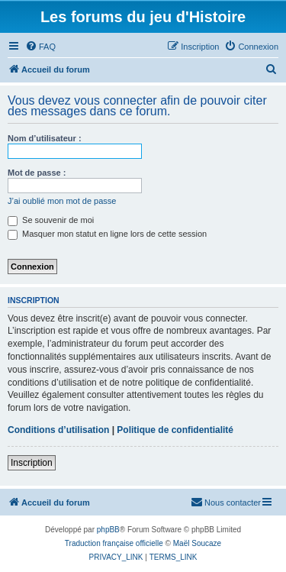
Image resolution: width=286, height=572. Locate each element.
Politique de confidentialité (175, 430)
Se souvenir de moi (51, 220)
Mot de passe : (37, 172)
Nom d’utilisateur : (45, 138)
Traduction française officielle (114, 543)
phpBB (108, 529)
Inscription (32, 462)
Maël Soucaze (197, 543)
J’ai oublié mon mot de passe (62, 200)
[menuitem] (40, 46)
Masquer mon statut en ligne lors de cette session (107, 233)
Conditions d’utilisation (58, 430)
